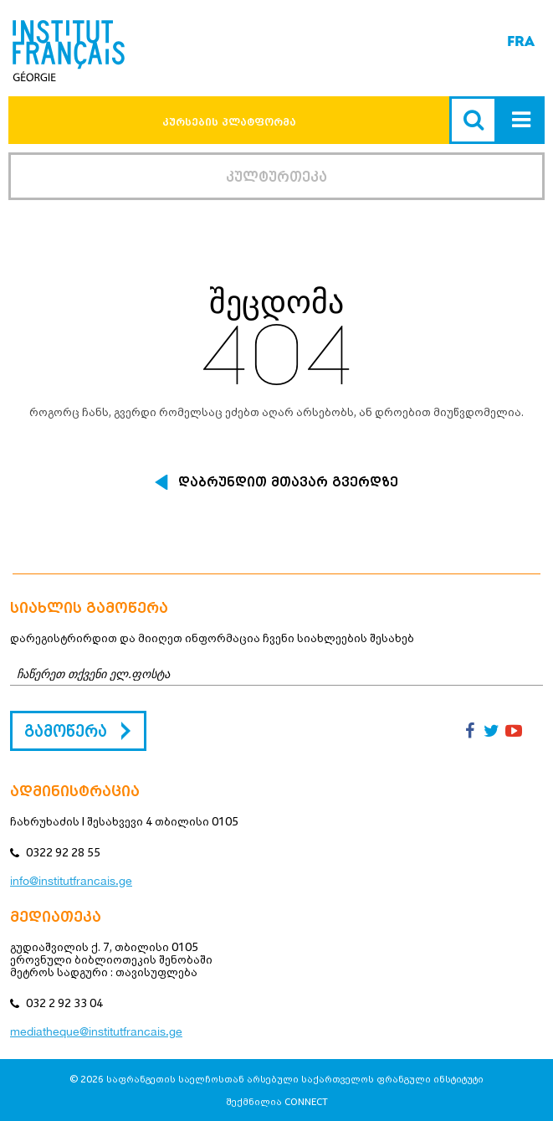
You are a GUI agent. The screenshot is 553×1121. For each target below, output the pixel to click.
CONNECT (306, 1101)
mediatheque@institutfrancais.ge (96, 1031)
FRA (521, 41)
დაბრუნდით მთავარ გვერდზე (288, 482)
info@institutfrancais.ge (71, 880)
